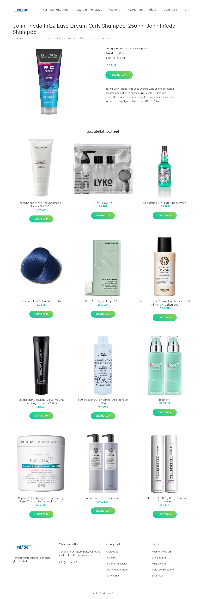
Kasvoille (114, 10)
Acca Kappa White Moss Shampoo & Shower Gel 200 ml (41, 204)
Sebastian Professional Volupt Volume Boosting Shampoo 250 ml (41, 401)
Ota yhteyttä (159, 557)
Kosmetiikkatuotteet (55, 10)
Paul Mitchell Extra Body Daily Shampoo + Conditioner (164, 499)
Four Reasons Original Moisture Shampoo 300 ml (103, 401)
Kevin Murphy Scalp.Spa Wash (103, 301)
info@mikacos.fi (68, 562)
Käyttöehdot (159, 563)
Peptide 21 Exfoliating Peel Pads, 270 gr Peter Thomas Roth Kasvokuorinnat (41, 499)
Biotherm (164, 399)
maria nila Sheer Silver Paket (103, 498)
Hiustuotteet (135, 10)
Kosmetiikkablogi (161, 551)
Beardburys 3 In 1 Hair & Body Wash (164, 202)
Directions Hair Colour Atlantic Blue (41, 301)
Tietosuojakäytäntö (163, 569)
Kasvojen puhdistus (89, 10)
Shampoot (141, 48)
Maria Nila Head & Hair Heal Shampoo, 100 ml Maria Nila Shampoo (164, 303)
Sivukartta (157, 575)
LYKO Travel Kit (103, 202)
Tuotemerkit (170, 10)
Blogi (152, 10)
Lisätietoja (119, 74)
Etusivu (17, 38)
